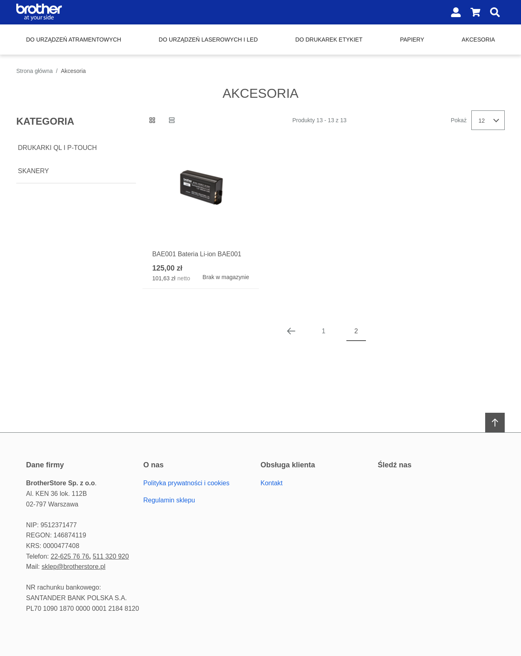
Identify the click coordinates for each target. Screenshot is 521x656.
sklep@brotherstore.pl (73, 566)
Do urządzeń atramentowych (73, 39)
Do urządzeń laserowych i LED (208, 39)
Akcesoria (478, 39)
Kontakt (271, 483)
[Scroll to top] (495, 422)
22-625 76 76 (69, 556)
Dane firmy (45, 465)
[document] (76, 146)
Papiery (412, 39)
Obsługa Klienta (287, 465)
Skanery (33, 170)
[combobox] (488, 120)
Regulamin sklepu (169, 500)
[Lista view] (172, 120)
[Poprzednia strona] (291, 331)
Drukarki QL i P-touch (57, 147)
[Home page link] (68, 12)
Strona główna (34, 71)
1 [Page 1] (324, 331)
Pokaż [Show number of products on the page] (459, 120)
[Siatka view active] (152, 120)
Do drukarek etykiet (329, 39)
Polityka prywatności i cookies (186, 483)
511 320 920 (111, 556)
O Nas (153, 465)
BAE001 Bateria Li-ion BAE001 (197, 254)
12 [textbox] (481, 120)
